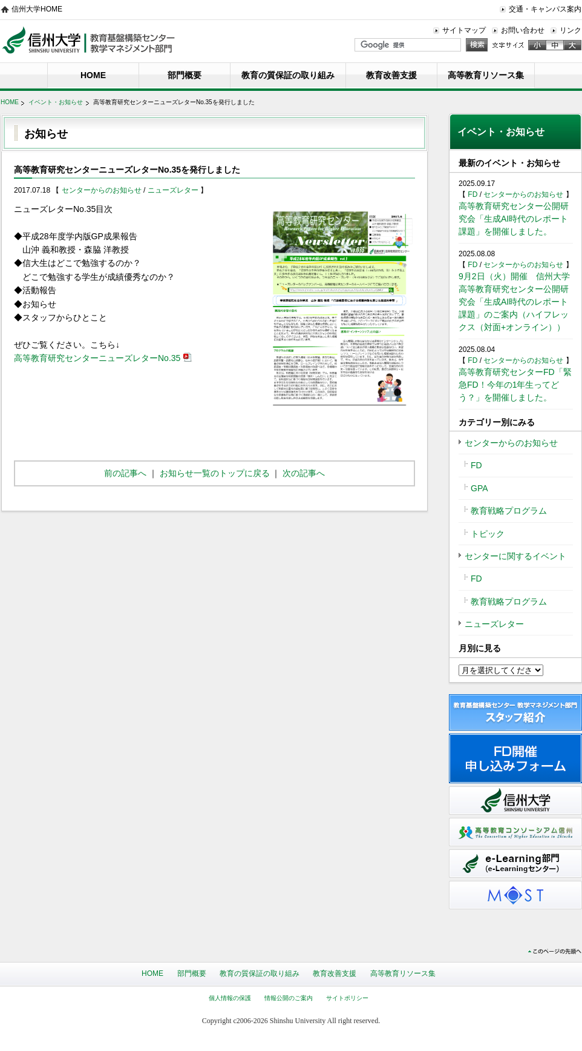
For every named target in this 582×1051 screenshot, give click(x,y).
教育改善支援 (391, 75)
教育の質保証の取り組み (288, 75)
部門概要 (184, 75)
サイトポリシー (347, 998)
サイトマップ (464, 30)
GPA (479, 488)
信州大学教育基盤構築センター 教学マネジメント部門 (88, 40)
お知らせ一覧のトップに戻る (215, 473)
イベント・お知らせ (55, 102)
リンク (570, 30)
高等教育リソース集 (486, 75)
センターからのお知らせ (102, 190)
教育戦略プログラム (509, 511)
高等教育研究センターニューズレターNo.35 (97, 358)
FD (473, 194)
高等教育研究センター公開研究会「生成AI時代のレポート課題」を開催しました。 (514, 218)
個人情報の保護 (230, 998)
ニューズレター (174, 190)
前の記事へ (125, 473)
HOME (93, 75)
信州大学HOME (36, 9)
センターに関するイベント (515, 556)
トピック (488, 534)
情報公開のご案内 (288, 998)
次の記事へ (304, 473)
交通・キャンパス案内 (545, 9)
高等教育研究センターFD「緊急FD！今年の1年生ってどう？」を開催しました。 (515, 384)
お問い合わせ (522, 30)
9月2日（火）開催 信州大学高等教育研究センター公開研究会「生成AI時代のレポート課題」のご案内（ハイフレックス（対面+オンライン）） (514, 301)
